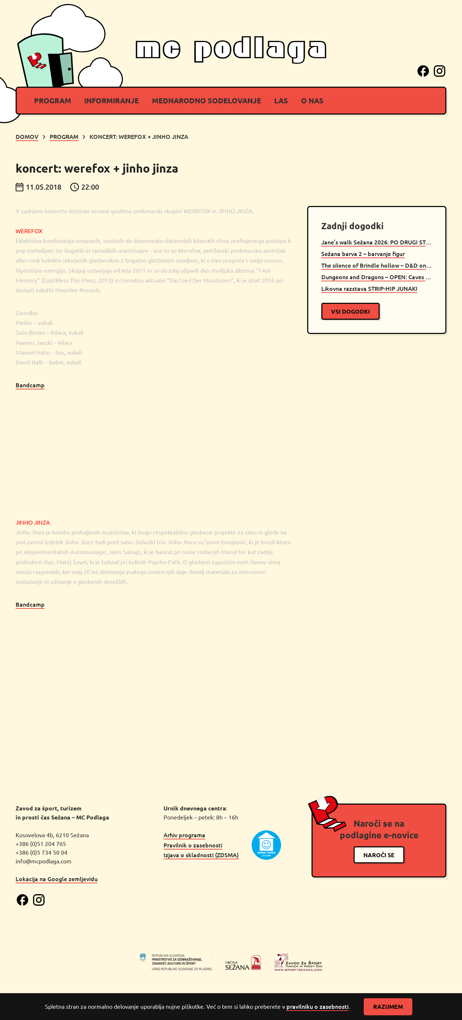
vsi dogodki (350, 311)
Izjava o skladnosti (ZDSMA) (201, 855)
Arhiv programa (184, 835)
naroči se (379, 855)
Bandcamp (30, 385)
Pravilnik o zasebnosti (193, 845)
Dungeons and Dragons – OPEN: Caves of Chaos (376, 277)
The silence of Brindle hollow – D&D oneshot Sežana (376, 265)
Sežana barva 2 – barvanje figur (363, 253)
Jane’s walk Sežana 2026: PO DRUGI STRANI (376, 242)
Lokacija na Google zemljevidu (57, 879)
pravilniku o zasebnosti (317, 1006)
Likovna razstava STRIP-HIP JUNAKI (369, 288)
